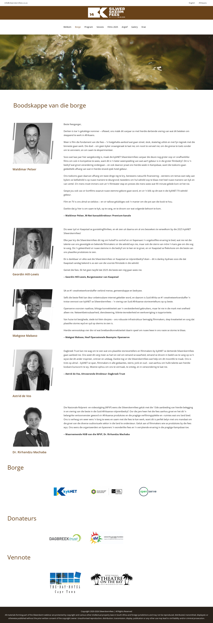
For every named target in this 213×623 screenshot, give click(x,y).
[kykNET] (65, 487)
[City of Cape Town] (106, 487)
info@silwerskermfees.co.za (16, 3)
